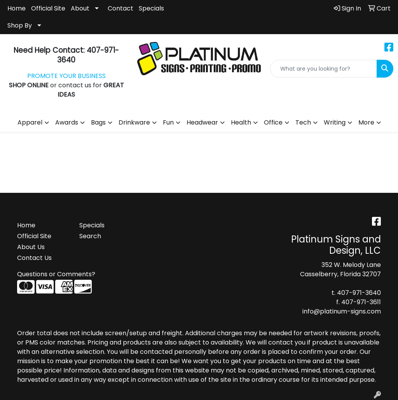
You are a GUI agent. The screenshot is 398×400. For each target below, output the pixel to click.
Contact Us (34, 257)
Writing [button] (335, 122)
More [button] (366, 122)
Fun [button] (168, 122)
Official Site (48, 8)
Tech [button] (303, 122)
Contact (120, 8)
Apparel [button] (29, 122)
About (80, 8)
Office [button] (273, 122)
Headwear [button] (202, 122)
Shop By (19, 25)
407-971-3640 (359, 292)
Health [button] (241, 122)
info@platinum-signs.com (341, 311)
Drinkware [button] (134, 122)
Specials (151, 8)
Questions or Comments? (56, 274)
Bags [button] (98, 122)
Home (16, 8)
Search (90, 236)
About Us (31, 246)
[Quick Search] (323, 69)
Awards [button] (66, 122)
